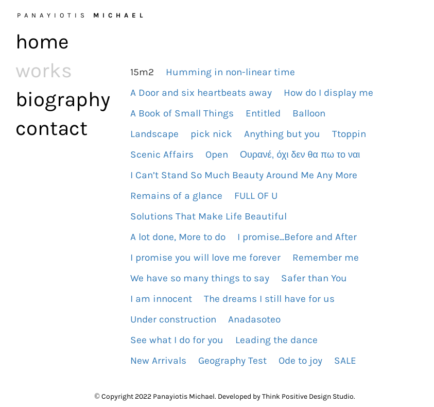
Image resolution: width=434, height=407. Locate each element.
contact (51, 128)
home (42, 41)
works (43, 70)
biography (60, 99)
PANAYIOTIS (81, 15)
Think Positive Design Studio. (308, 396)
